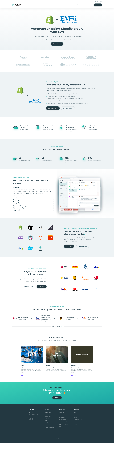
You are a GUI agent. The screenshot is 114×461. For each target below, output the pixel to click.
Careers (61, 433)
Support (76, 442)
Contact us (96, 1)
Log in (91, 1)
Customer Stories (49, 445)
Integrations (87, 5)
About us (61, 431)
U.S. (60, 445)
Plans (78, 5)
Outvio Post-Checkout (50, 431)
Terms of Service (63, 440)
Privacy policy (62, 438)
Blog (75, 431)
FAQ (100, 1)
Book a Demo (48, 450)
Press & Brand (62, 435)
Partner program (63, 442)
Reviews (76, 440)
